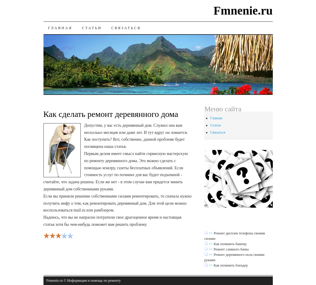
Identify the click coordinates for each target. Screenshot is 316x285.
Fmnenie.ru (243, 10)
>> (211, 233)
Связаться (126, 28)
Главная (60, 28)
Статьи (92, 28)
